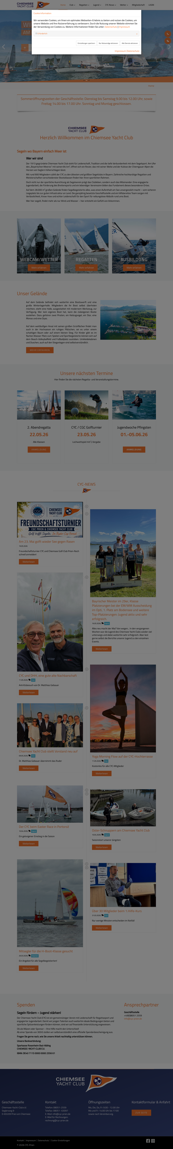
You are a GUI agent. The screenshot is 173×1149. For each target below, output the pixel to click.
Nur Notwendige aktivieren (108, 43)
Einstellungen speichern (86, 43)
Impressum (124, 27)
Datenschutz (111, 27)
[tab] (86, 33)
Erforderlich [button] (42, 33)
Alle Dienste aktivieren (130, 43)
